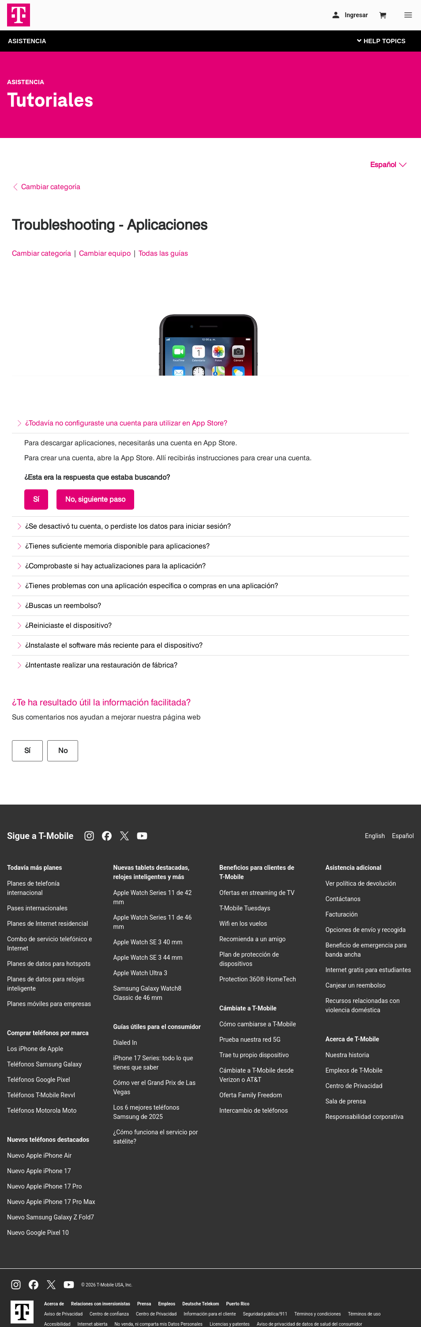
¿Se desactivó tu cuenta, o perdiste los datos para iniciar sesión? (128, 526)
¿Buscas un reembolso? (63, 605)
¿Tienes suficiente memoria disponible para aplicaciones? (117, 546)
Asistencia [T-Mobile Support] (25, 82)
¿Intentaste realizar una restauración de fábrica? (101, 665)
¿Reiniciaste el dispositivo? (68, 625)
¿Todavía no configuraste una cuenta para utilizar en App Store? (126, 423)
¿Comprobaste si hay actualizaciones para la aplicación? (115, 566)
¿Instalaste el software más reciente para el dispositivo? (114, 645)
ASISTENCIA (27, 41)
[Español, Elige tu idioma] (388, 165)
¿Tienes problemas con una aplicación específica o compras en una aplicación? (151, 585)
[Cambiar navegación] (388, 40)
